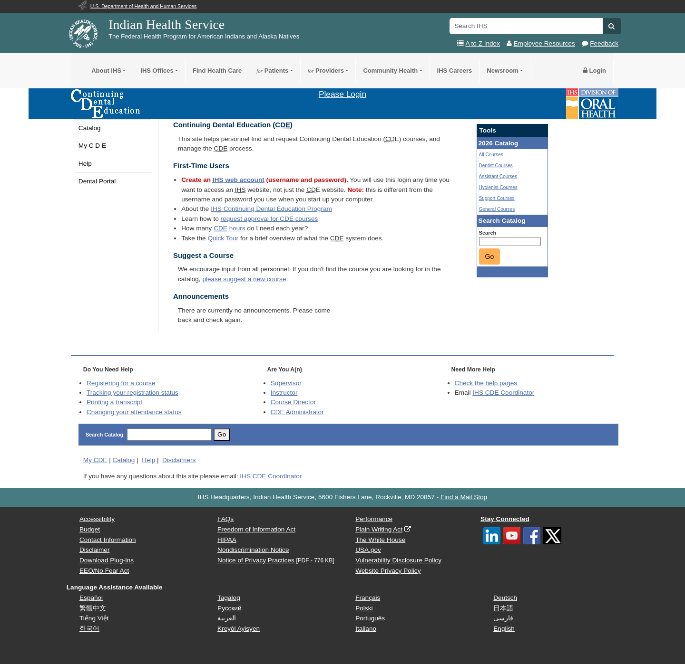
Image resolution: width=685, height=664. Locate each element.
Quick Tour (222, 238)
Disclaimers (179, 460)
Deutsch (505, 597)
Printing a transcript (114, 402)
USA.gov (368, 549)
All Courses (491, 154)
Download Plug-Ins (106, 560)
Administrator (297, 412)
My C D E (92, 145)
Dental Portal (97, 181)
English (504, 628)
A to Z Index (482, 43)
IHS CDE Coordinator (503, 392)
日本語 (503, 608)
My (95, 460)
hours (229, 228)
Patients (272, 70)
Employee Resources (544, 43)
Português (370, 618)
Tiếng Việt (93, 618)
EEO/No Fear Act (104, 570)
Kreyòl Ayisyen (238, 628)
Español (91, 597)
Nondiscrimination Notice (253, 549)
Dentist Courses (496, 165)
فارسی (503, 618)
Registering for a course (121, 383)
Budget (89, 529)
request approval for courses (269, 218)
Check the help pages (486, 383)
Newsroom (502, 70)
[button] (611, 26)
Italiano (365, 628)
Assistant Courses (498, 176)
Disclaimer (94, 549)
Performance (373, 518)
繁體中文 (92, 608)
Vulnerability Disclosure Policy (398, 560)
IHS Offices (156, 70)
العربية (226, 618)
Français (367, 597)
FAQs (225, 518)
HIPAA (226, 539)
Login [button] (594, 70)
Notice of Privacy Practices (255, 560)
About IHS (106, 70)
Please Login (342, 94)
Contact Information (107, 539)
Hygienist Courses (498, 187)
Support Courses (497, 198)
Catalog (89, 128)
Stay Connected (504, 518)
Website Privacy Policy (388, 570)
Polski (363, 608)
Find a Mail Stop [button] (463, 497)
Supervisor (286, 383)
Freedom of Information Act (256, 529)
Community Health (390, 70)
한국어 (89, 628)
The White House (380, 539)
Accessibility (97, 518)
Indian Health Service (166, 24)
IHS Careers (454, 70)
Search (488, 233)
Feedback (604, 43)
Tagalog (228, 597)
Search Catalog (104, 434)
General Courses (497, 209)
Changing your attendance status (134, 412)
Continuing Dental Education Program (271, 208)
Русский (229, 608)
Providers (326, 70)
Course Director (293, 402)
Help (85, 163)
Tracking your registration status (132, 392)
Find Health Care (217, 70)
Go (489, 256)
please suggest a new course (244, 279)
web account (238, 179)
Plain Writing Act (378, 529)
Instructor (284, 392)
